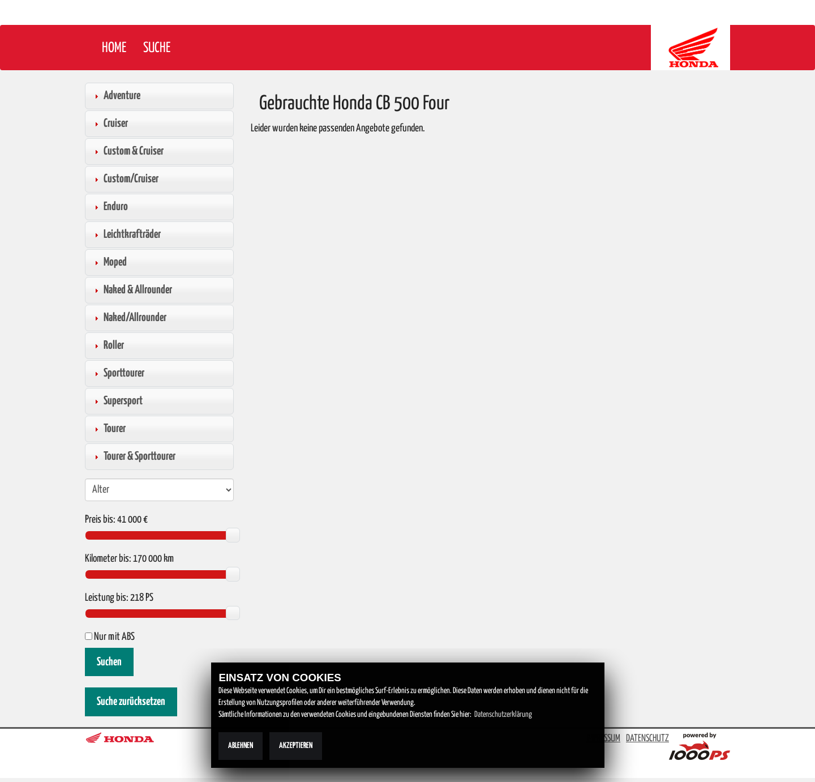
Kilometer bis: (108, 559)
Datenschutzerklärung (503, 715)
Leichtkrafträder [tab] (126, 234)
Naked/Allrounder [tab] (129, 317)
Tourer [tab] (109, 428)
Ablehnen (240, 746)
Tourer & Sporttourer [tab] (133, 456)
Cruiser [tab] (110, 123)
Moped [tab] (109, 262)
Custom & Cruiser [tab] (128, 151)
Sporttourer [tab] (118, 373)
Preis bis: (100, 520)
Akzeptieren (295, 746)
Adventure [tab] (116, 95)
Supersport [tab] (117, 401)
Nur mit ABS (110, 637)
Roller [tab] (108, 345)
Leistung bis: (106, 598)
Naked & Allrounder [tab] (132, 290)
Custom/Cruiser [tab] (125, 179)
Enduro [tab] (110, 206)
